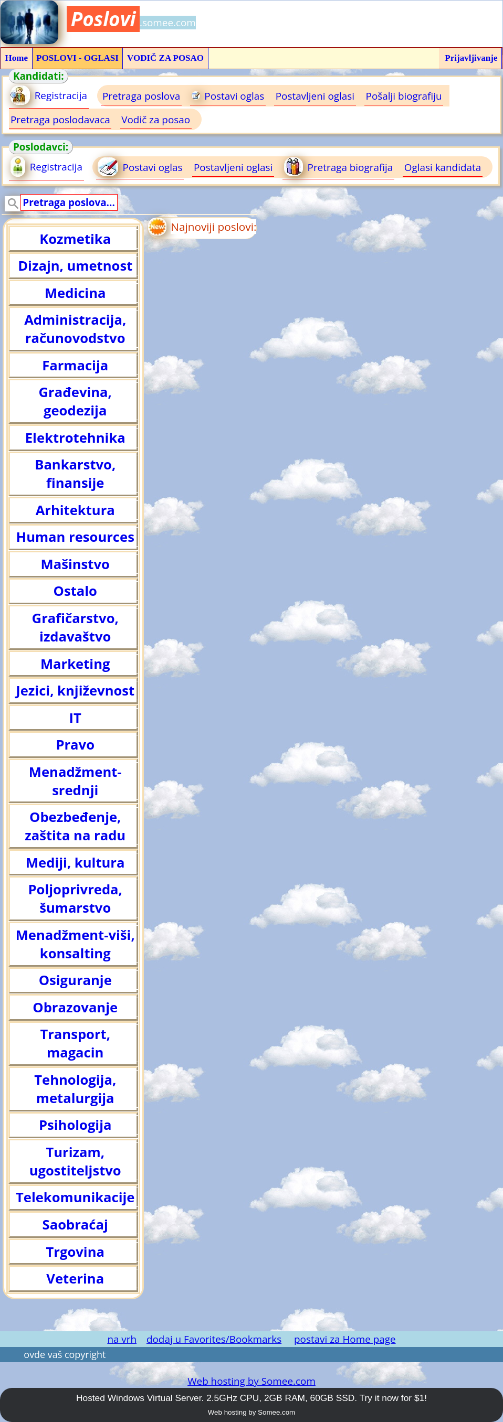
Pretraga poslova (141, 96)
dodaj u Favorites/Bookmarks (213, 1339)
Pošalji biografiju (404, 96)
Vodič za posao (155, 119)
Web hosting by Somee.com (251, 1381)
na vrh (122, 1339)
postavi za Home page (345, 1339)
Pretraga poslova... (68, 202)
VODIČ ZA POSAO (165, 58)
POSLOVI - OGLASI (77, 58)
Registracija (49, 95)
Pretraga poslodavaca (60, 119)
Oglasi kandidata (442, 167)
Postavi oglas (228, 96)
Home (16, 58)
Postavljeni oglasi (315, 96)
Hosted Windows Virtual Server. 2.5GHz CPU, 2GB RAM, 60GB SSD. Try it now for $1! (251, 1398)
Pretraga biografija (338, 166)
